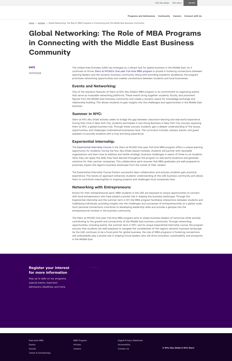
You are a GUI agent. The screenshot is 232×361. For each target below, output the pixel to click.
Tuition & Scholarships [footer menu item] (40, 353)
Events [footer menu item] (32, 344)
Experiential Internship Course (94, 147)
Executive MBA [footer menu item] (36, 340)
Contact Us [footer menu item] (123, 349)
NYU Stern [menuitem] (177, 3)
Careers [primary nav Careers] (177, 16)
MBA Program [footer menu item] (80, 340)
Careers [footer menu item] (77, 349)
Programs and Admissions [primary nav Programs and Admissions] (141, 16)
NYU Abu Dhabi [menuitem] (162, 3)
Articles (41, 23)
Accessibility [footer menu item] (124, 344)
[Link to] (164, 341)
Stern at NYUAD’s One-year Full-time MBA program (123, 71)
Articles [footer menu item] (77, 344)
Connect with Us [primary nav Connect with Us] (193, 16)
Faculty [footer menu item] (32, 349)
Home (31, 23)
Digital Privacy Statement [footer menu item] (130, 340)
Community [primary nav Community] (164, 16)
